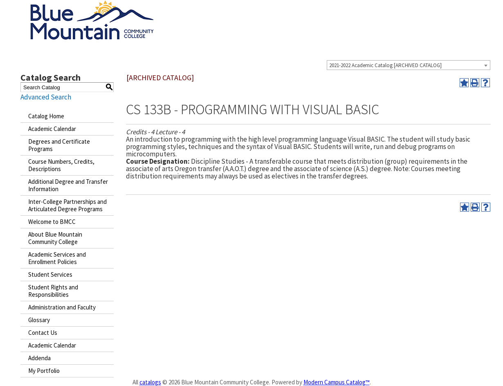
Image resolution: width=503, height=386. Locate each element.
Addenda (39, 358)
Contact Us (42, 332)
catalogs (150, 382)
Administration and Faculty (62, 307)
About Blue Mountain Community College (55, 238)
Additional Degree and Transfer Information (68, 185)
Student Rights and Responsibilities (53, 290)
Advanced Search (45, 97)
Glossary (39, 320)
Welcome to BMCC (52, 222)
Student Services (50, 274)
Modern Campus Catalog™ (336, 382)
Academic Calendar (52, 129)
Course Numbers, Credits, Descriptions (61, 165)
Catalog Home (46, 116)
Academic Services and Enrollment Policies (57, 258)
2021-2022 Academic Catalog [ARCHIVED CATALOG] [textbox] (385, 65)
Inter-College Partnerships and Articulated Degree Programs (67, 205)
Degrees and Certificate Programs (59, 145)
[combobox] (408, 65)
